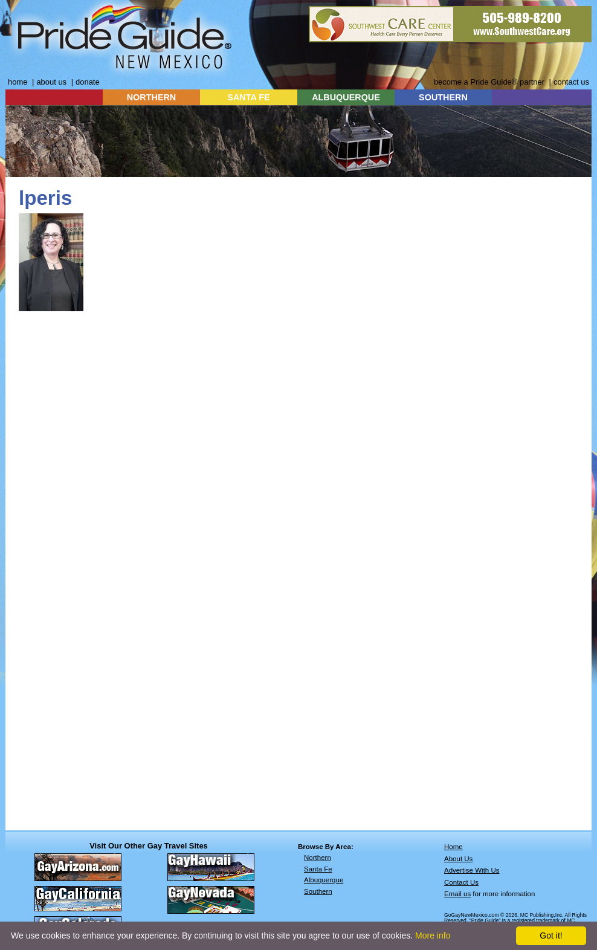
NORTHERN (151, 97)
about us (51, 81)
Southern (318, 891)
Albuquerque (323, 880)
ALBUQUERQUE (346, 97)
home (17, 81)
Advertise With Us (472, 870)
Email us (457, 893)
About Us (458, 858)
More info (432, 935)
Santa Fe (318, 869)
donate (88, 81)
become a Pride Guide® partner (489, 81)
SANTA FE (248, 97)
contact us (571, 81)
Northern (317, 857)
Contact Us (461, 882)
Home (453, 846)
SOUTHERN (443, 97)
